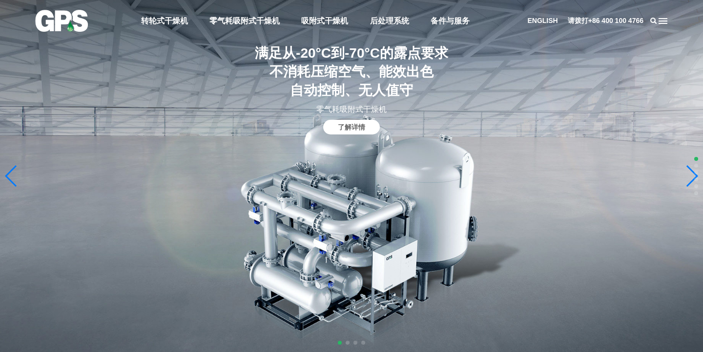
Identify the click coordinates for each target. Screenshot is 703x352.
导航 (663, 21)
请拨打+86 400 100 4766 (605, 20)
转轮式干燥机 (164, 21)
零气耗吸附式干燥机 (244, 21)
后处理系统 (389, 21)
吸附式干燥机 (324, 21)
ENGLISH (542, 20)
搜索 (653, 21)
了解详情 (351, 127)
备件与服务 (450, 21)
